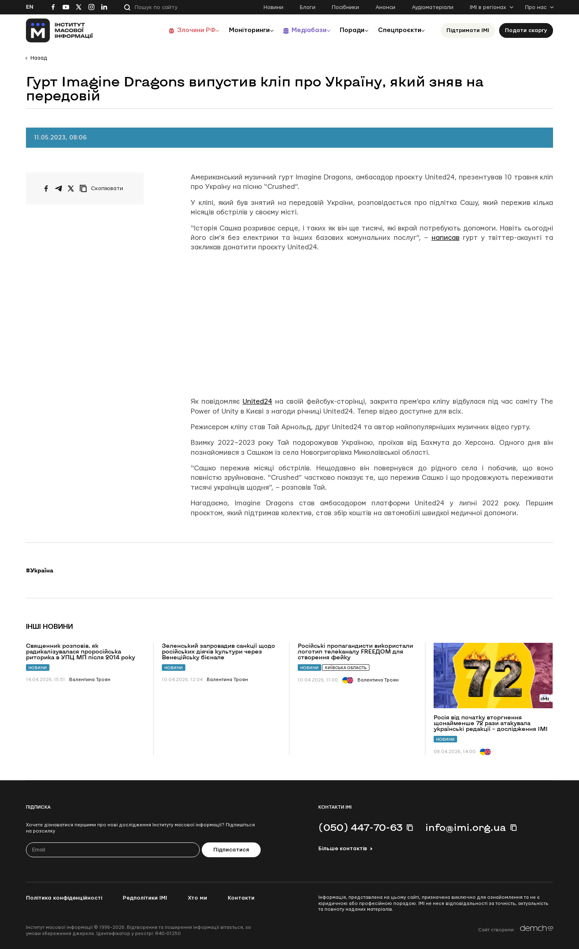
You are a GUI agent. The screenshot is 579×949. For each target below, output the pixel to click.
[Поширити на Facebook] (46, 188)
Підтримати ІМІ (467, 30)
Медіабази (302, 30)
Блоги (307, 7)
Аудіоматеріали (432, 7)
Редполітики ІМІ (145, 898)
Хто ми (197, 898)
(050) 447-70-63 (360, 827)
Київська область (346, 667)
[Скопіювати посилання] (103, 188)
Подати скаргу (526, 30)
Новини (273, 7)
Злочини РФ (185, 30)
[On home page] (59, 30)
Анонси (385, 7)
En (29, 7)
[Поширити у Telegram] (58, 188)
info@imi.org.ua (465, 827)
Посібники (345, 7)
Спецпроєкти (398, 30)
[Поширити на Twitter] (71, 188)
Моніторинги (240, 30)
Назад (38, 58)
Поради (347, 30)
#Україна (39, 570)
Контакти (241, 898)
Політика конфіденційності (64, 898)
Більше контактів (342, 848)
